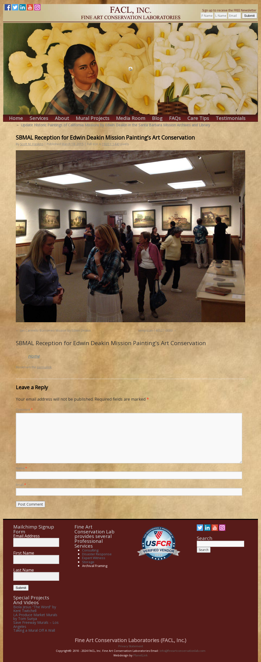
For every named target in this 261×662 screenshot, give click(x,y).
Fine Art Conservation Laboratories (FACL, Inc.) (130, 640)
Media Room (130, 118)
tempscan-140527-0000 (155, 330)
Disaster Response (97, 554)
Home (16, 118)
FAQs (175, 118)
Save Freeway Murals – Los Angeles (36, 624)
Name (21, 468)
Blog (157, 118)
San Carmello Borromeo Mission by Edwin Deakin (55, 330)
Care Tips (198, 118)
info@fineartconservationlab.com (182, 651)
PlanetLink (140, 655)
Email (21, 485)
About (62, 118)
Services (39, 118)
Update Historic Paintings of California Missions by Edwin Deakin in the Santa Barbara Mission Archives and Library (113, 125)
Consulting (90, 550)
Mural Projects (92, 118)
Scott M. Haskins (31, 144)
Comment (24, 410)
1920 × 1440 (111, 144)
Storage (88, 562)
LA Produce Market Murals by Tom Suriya (35, 616)
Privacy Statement (130, 646)
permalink (44, 367)
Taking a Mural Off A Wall (34, 630)
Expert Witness (93, 558)
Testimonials (230, 118)
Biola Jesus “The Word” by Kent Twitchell (34, 608)
